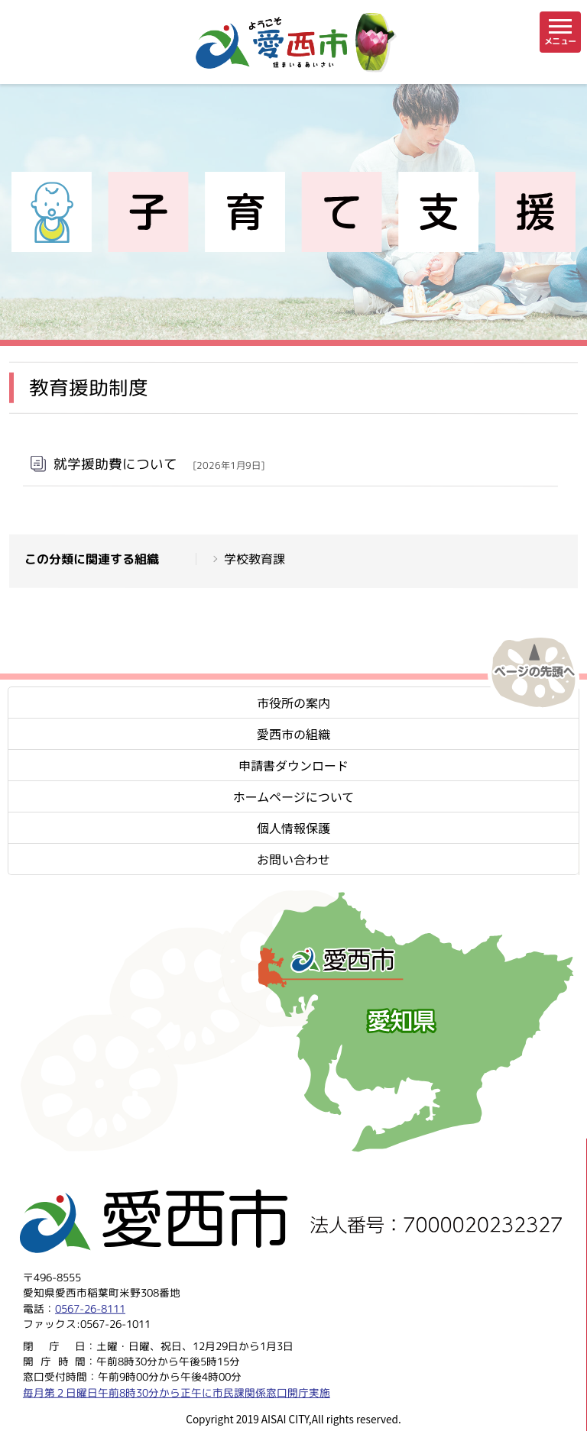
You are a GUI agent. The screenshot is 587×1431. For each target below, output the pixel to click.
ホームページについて (294, 796)
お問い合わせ (293, 859)
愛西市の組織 (293, 734)
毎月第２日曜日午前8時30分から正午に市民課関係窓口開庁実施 (176, 1391)
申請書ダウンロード (293, 765)
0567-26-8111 (90, 1307)
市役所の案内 (293, 702)
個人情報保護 (293, 828)
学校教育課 (254, 559)
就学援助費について (159, 463)
